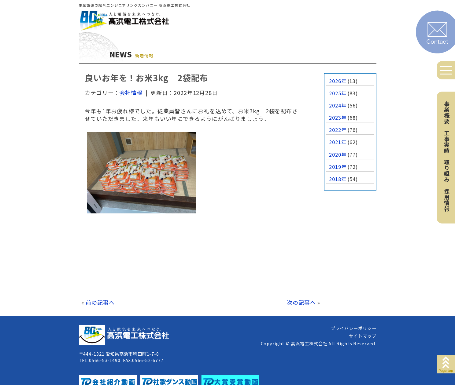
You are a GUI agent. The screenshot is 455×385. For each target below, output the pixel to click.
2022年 (337, 129)
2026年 (337, 81)
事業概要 (447, 112)
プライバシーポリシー (353, 328)
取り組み (447, 170)
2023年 (337, 117)
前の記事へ (100, 302)
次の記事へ (301, 302)
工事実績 (447, 141)
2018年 (337, 179)
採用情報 (447, 200)
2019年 (337, 166)
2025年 (337, 93)
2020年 (337, 154)
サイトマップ (362, 335)
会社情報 (130, 92)
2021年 (337, 142)
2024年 (337, 105)
